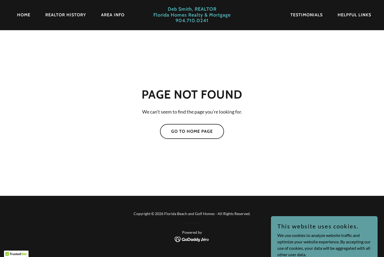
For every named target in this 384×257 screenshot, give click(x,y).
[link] (192, 20)
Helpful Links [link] (354, 14)
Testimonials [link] (306, 14)
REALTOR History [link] (65, 14)
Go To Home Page (192, 131)
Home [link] (23, 14)
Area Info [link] (113, 14)
